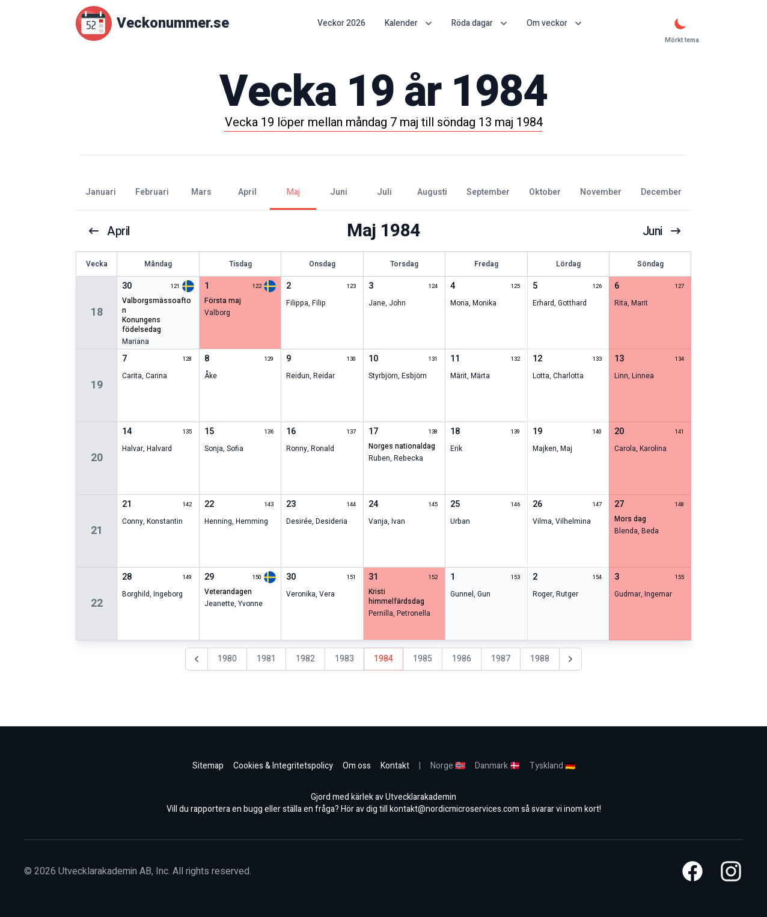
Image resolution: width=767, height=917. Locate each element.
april (109, 230)
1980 (227, 658)
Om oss (357, 765)
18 (97, 312)
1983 (344, 658)
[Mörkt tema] (680, 23)
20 (97, 458)
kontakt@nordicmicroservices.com (454, 809)
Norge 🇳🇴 (447, 765)
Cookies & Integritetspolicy (283, 765)
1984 (383, 658)
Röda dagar (479, 23)
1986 (461, 658)
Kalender (408, 23)
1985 (422, 658)
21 (97, 531)
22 (97, 603)
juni (661, 230)
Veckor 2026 (341, 23)
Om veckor (554, 23)
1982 (305, 658)
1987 (500, 658)
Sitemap (208, 765)
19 (97, 385)
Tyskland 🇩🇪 (552, 765)
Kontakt (394, 765)
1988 (539, 658)
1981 (266, 658)
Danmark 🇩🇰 (497, 765)
